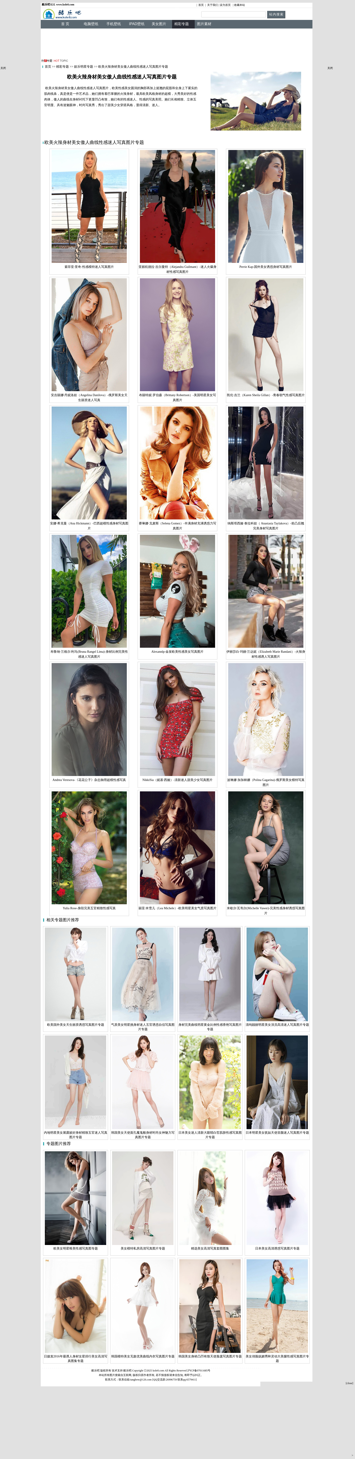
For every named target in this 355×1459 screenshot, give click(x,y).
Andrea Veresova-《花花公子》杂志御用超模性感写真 (89, 780)
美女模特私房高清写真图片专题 (143, 1248)
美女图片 (159, 24)
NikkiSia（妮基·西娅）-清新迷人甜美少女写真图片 (177, 780)
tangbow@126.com (140, 1379)
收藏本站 (239, 5)
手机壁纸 (113, 24)
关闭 (3, 68)
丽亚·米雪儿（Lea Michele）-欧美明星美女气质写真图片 (178, 908)
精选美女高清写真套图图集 (210, 1248)
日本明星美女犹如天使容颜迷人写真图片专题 (277, 1132)
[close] (349, 1383)
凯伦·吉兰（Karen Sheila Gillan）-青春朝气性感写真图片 (266, 395)
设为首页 (225, 5)
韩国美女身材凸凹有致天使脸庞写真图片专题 (210, 1356)
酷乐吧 (127, 1370)
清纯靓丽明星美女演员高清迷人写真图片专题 (277, 1024)
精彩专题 (62, 66)
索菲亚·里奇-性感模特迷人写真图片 (89, 267)
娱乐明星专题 (83, 66)
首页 (201, 5)
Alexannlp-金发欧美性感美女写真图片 (177, 651)
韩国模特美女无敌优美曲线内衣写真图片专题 (143, 1356)
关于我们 (212, 5)
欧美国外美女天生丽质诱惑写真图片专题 (75, 1024)
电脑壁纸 (91, 24)
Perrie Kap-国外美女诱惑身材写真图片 (266, 267)
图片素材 (204, 24)
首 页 (65, 24)
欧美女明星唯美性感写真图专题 (75, 1248)
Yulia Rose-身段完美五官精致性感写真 (89, 908)
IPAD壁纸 (136, 24)
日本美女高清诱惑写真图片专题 (277, 1248)
